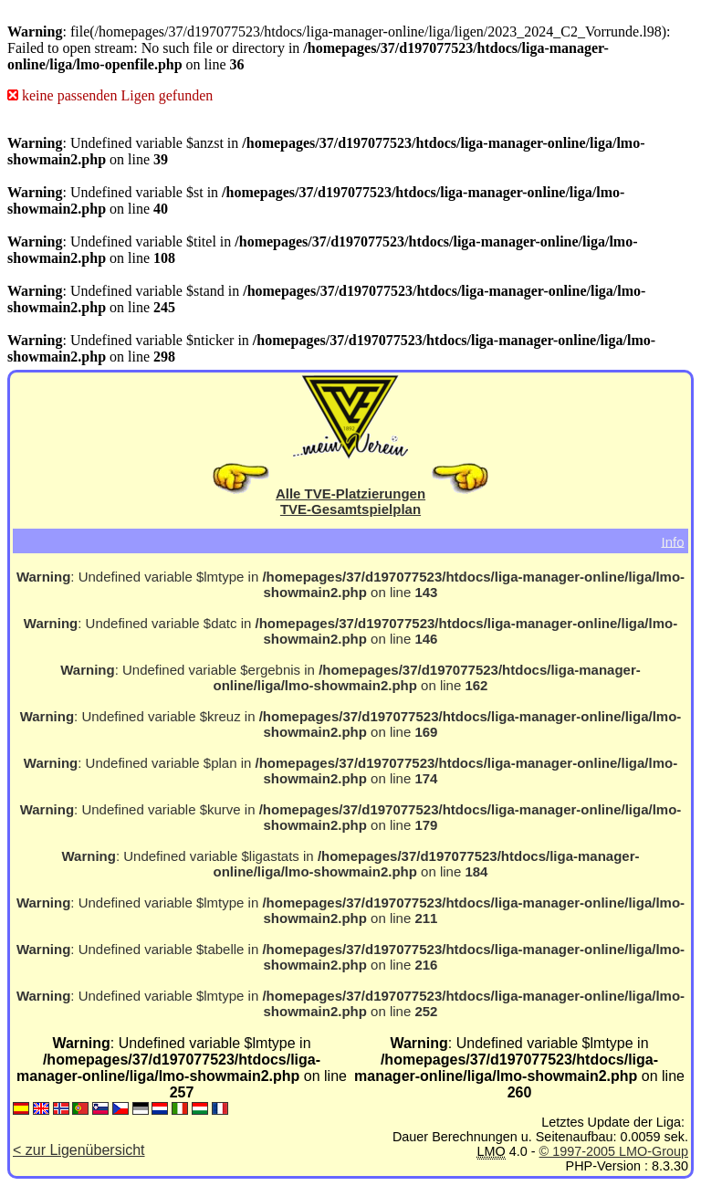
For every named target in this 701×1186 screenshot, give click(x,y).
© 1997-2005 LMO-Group (613, 1151)
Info (672, 541)
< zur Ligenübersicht (79, 1150)
